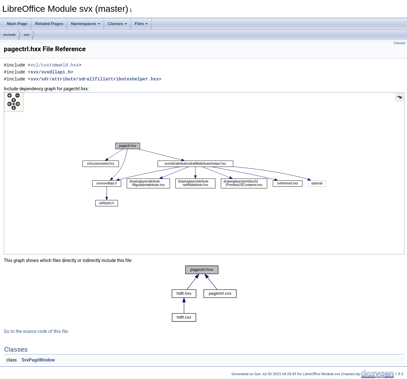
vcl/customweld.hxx (55, 65)
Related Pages (49, 23)
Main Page (17, 23)
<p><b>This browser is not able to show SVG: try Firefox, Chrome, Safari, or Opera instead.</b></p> (204, 173)
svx (27, 35)
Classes (117, 23)
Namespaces (85, 23)
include (9, 35)
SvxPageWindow (38, 359)
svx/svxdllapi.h (51, 72)
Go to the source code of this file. (36, 331)
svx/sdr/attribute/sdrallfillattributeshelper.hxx (95, 79)
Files (141, 23)
